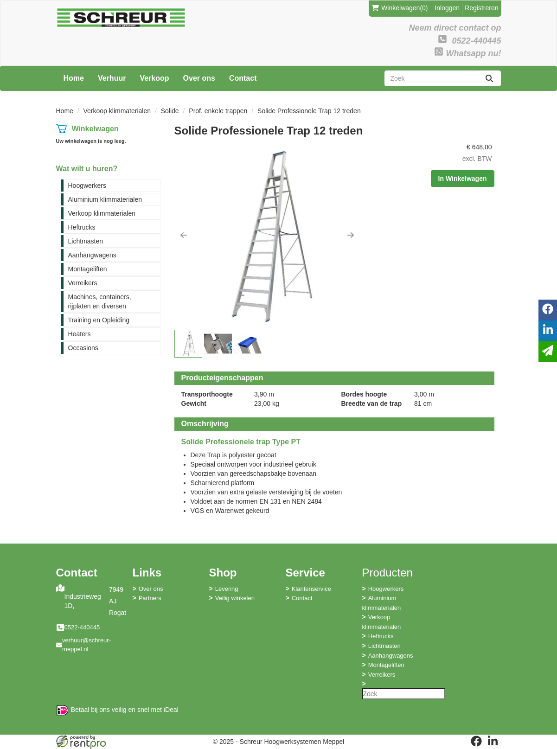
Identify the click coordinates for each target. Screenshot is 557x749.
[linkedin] (493, 741)
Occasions (83, 348)
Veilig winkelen (235, 598)
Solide (170, 111)
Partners (150, 598)
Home (74, 78)
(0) (399, 8)
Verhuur (112, 78)
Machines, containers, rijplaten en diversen (99, 301)
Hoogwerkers (87, 185)
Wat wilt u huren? (87, 169)
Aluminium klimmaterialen (105, 199)
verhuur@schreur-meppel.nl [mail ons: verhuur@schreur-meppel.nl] (86, 645)
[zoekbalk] (431, 78)
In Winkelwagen (462, 178)
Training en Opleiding (99, 320)
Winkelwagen (94, 129)
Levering (226, 588)
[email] (547, 351)
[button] (183, 235)
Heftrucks (82, 227)
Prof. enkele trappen (218, 111)
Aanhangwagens (92, 255)
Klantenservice (311, 588)
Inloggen (447, 8)
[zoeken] (489, 78)
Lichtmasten (85, 241)
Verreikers (82, 283)
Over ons (199, 78)
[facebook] (476, 741)
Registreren (481, 8)
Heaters (79, 334)
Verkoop (154, 78)
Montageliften (87, 269)
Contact (243, 78)
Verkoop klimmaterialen (117, 111)
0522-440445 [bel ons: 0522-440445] (82, 627)
